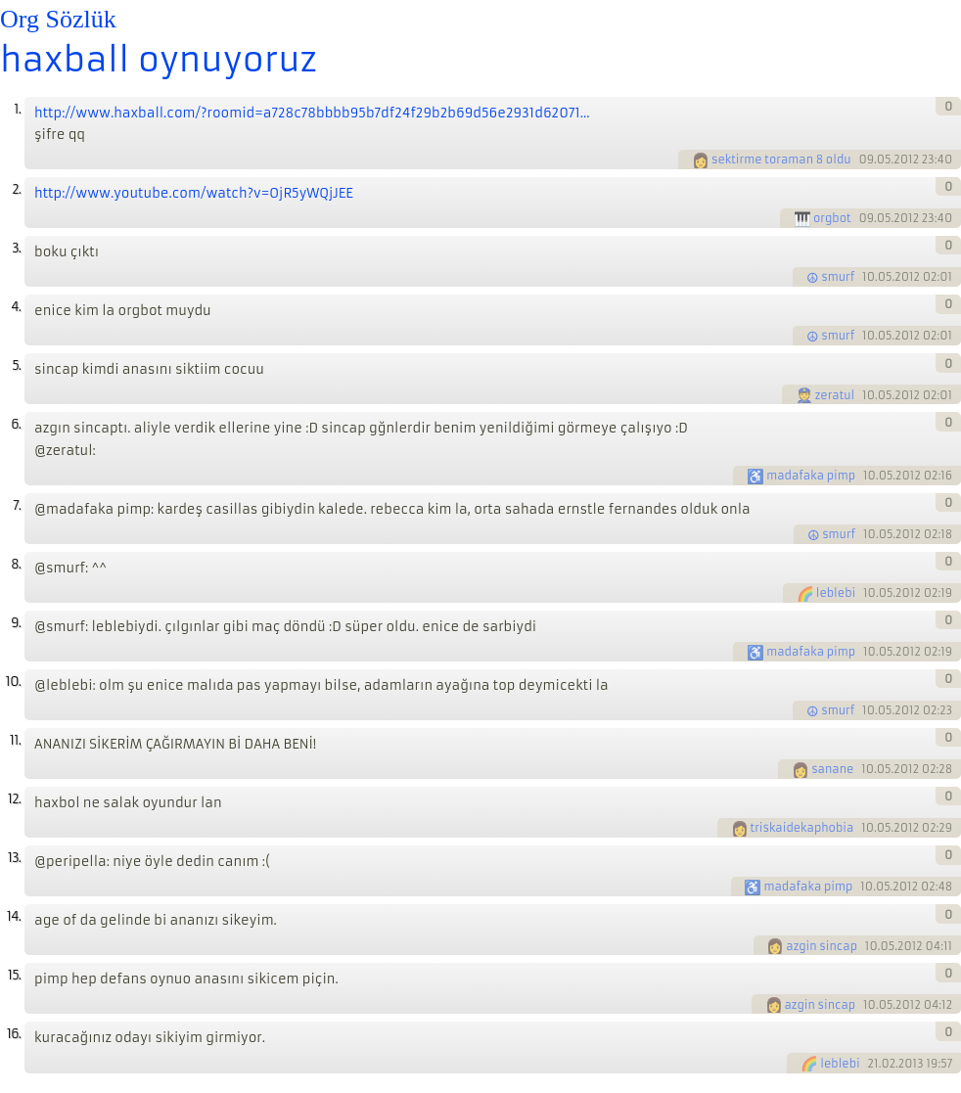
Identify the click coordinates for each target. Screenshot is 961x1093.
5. (16, 365)
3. (16, 248)
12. (14, 799)
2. (16, 189)
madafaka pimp (810, 475)
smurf (837, 277)
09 (866, 159)
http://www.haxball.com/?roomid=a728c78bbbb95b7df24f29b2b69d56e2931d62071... (312, 113)
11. (15, 740)
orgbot (832, 218)
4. (16, 306)
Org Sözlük (58, 19)
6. (16, 424)
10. (13, 681)
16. (14, 1033)
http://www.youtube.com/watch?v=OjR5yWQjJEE (193, 193)
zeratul (835, 395)
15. (14, 975)
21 (873, 1063)
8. (16, 564)
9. (16, 623)
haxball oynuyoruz (158, 59)
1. (17, 109)
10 (868, 277)
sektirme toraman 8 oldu (781, 159)
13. (14, 857)
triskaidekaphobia (802, 828)
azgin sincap (821, 946)
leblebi (835, 593)
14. (14, 916)
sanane (832, 769)
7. (17, 505)
